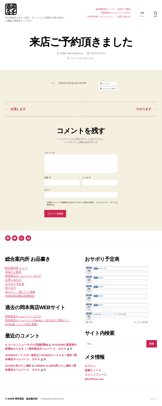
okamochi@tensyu (75, 53)
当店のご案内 (123, 9)
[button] (108, 88)
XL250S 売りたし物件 (18, 365)
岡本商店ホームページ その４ (23, 316)
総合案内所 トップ (105, 9)
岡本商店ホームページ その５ (115, 13)
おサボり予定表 (14, 283)
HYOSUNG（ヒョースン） (100, 16)
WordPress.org (94, 379)
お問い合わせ (123, 16)
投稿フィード (93, 370)
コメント (49, 153)
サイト (47, 190)
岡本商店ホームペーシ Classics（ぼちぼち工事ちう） (37, 320)
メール (86, 177)
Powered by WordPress (52, 399)
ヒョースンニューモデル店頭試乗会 (26, 344)
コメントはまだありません (83, 58)
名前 (47, 177)
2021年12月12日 (97, 53)
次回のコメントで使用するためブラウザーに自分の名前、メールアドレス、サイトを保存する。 (82, 203)
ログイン (90, 365)
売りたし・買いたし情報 (20, 291)
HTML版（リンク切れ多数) (21, 324)
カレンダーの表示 (140, 322)
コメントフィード (96, 374)
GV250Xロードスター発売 (20, 355)
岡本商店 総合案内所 (26, 399)
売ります (10, 287)
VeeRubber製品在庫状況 (19, 295)
